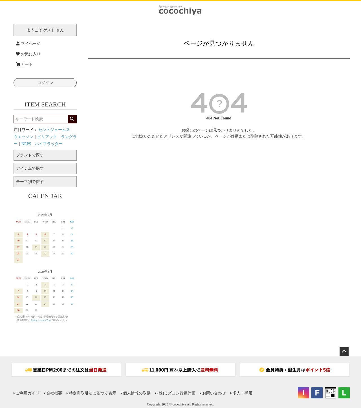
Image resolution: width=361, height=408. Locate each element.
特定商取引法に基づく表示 (92, 393)
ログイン (45, 83)
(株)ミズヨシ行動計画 (176, 393)
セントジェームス (54, 130)
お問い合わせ (214, 393)
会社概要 (54, 393)
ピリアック (47, 137)
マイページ (28, 44)
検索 (72, 119)
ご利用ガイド (27, 393)
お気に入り (28, 54)
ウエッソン (23, 137)
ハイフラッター (49, 144)
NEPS (26, 144)
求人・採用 (242, 393)
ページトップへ (344, 351)
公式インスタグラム (41, 320)
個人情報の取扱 (137, 393)
